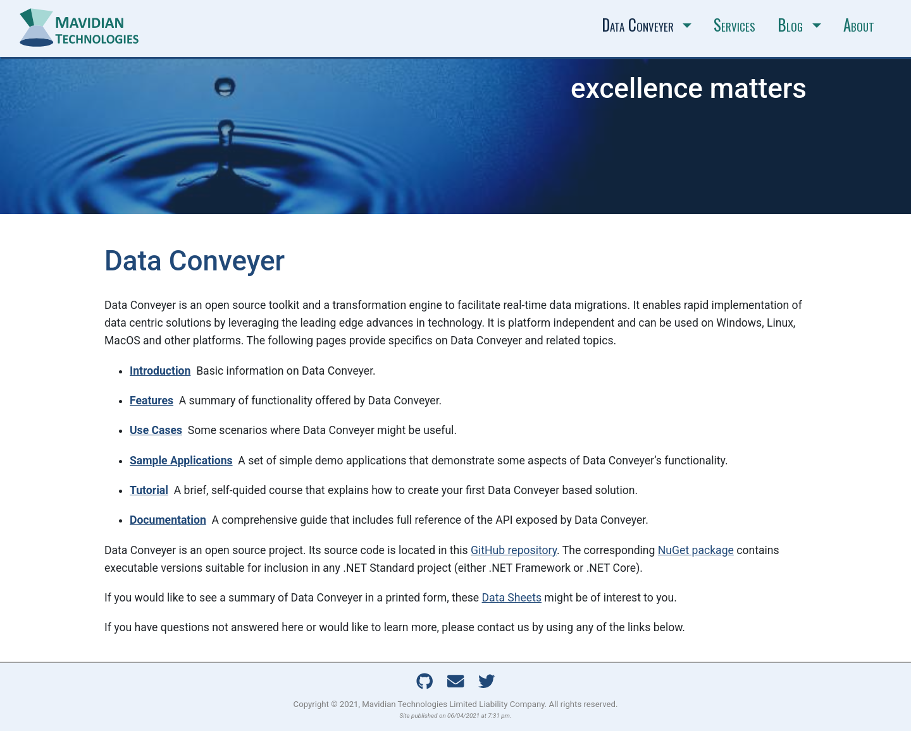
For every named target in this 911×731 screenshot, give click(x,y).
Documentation (168, 520)
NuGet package (696, 550)
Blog (790, 24)
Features (151, 400)
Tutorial (149, 490)
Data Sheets (512, 597)
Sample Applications (181, 460)
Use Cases (156, 430)
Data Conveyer (638, 24)
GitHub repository (514, 550)
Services (734, 24)
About (858, 24)
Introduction (160, 371)
